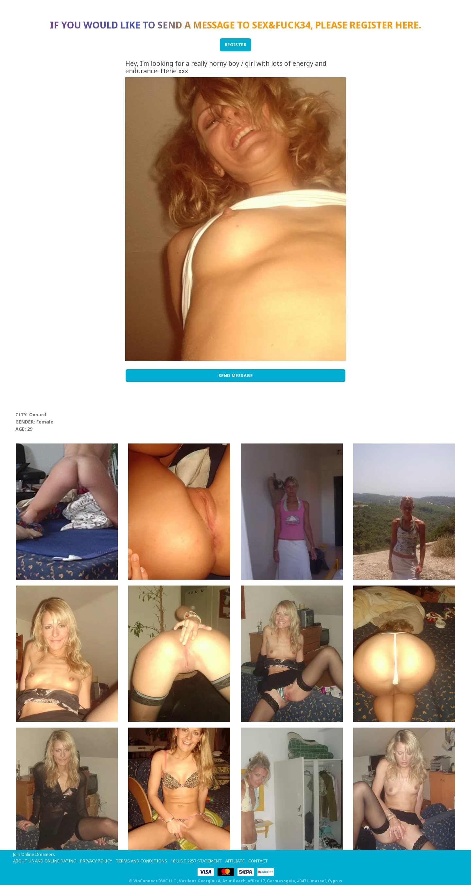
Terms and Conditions (141, 861)
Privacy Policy (96, 861)
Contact (258, 861)
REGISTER (236, 44)
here (407, 25)
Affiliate (235, 861)
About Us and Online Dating (45, 861)
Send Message (235, 375)
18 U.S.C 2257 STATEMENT (196, 861)
